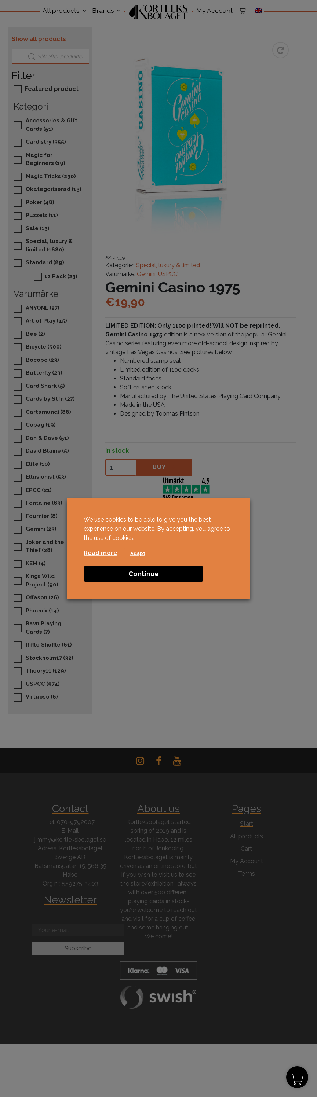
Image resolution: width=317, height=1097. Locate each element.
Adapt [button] (137, 553)
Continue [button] (143, 574)
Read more (100, 552)
